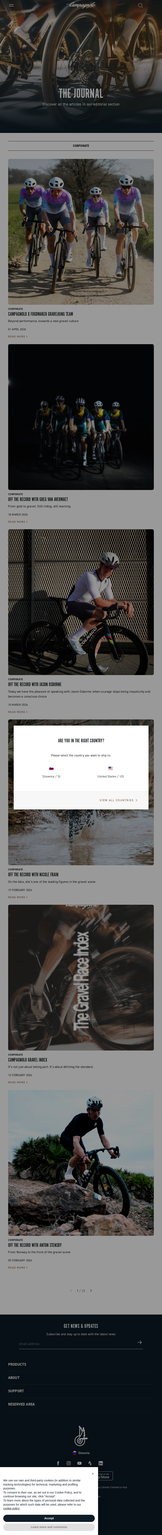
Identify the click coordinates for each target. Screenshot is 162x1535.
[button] (92, 1473)
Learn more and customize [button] (49, 1527)
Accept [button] (49, 1518)
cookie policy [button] (11, 1508)
